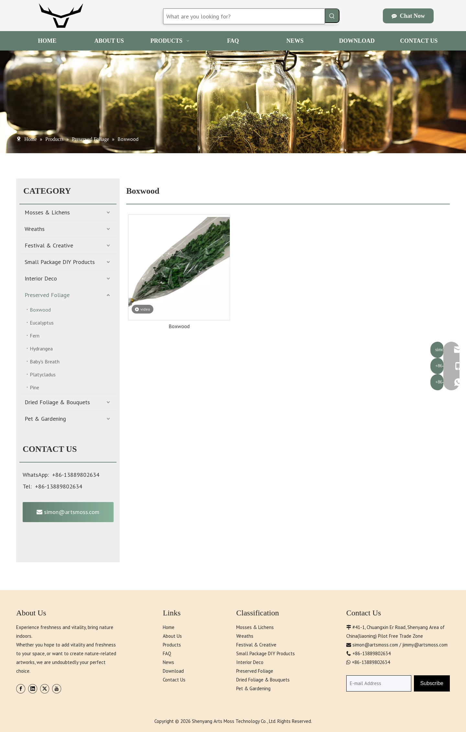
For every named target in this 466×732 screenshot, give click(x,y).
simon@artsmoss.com (68, 512)
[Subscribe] (432, 683)
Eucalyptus (42, 322)
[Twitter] (44, 688)
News (168, 662)
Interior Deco (41, 278)
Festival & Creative (49, 245)
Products (172, 645)
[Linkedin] (32, 688)
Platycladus (43, 374)
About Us (172, 636)
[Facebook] (20, 688)
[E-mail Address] (378, 683)
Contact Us (174, 680)
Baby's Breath (45, 361)
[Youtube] (56, 688)
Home (168, 627)
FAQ (167, 653)
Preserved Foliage (47, 295)
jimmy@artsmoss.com (425, 645)
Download (173, 671)
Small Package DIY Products (60, 262)
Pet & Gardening (45, 418)
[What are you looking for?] (244, 16)
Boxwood (40, 309)
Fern (34, 335)
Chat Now (408, 16)
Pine (34, 387)
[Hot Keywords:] (332, 15)
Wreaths (35, 229)
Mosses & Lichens (47, 212)
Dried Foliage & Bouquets (57, 402)
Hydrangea (41, 348)
